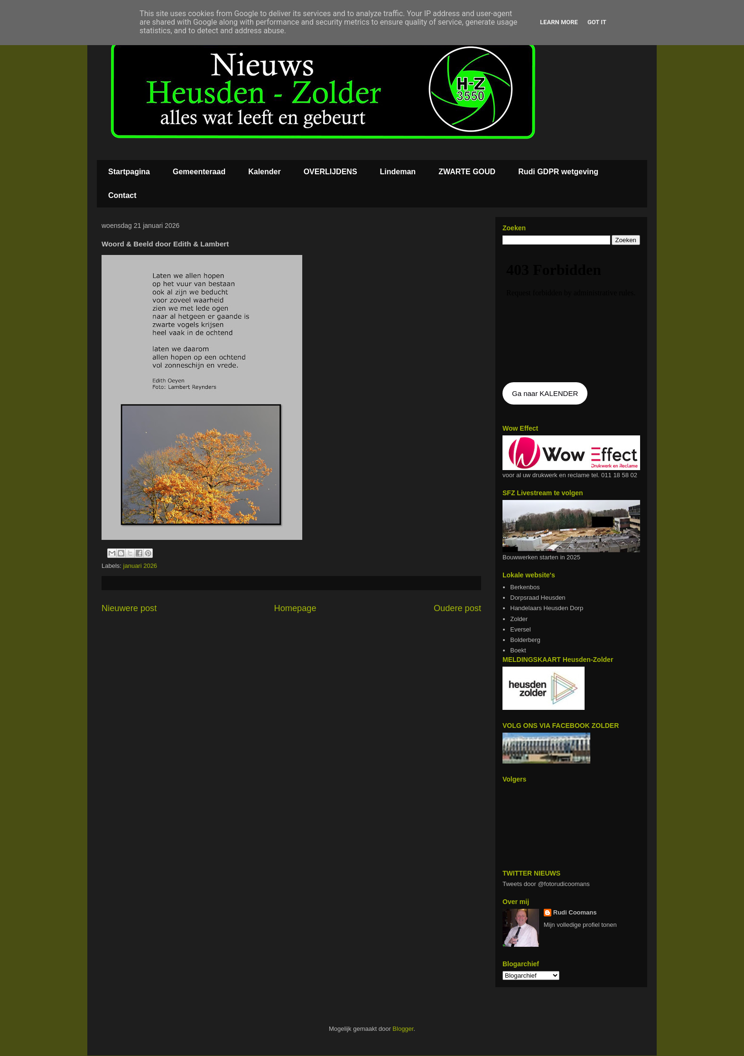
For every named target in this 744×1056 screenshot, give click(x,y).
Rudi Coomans (575, 912)
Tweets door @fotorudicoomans (546, 883)
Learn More (559, 22)
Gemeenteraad (199, 172)
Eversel (520, 629)
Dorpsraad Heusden (537, 597)
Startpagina (129, 172)
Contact (122, 195)
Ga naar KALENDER (545, 393)
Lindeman (398, 172)
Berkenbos (524, 587)
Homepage (295, 608)
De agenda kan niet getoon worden (571, 314)
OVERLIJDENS (330, 172)
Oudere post (457, 608)
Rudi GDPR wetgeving (558, 172)
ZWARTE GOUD (466, 172)
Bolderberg (525, 639)
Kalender (264, 172)
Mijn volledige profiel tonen (580, 924)
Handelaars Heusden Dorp (546, 608)
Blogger (402, 1028)
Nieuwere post (129, 608)
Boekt (518, 650)
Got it (596, 22)
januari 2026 (140, 565)
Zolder (519, 618)
